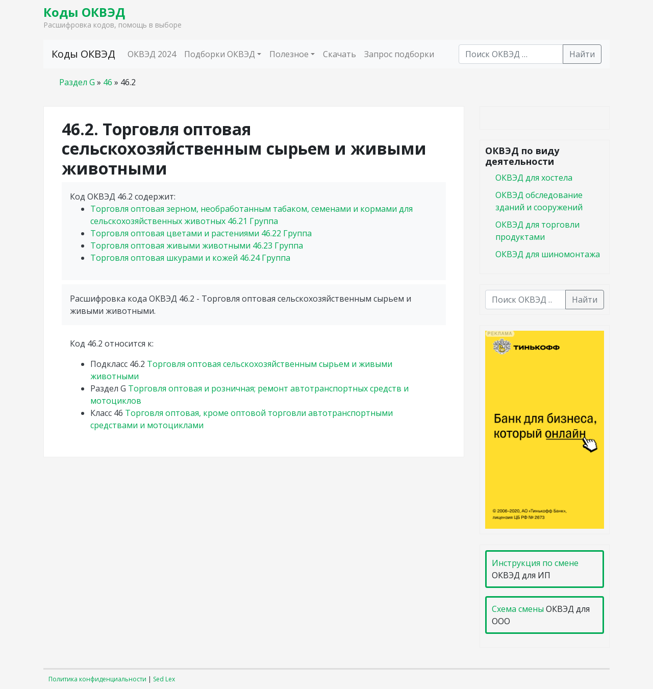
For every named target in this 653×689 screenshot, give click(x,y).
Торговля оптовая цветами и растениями (201, 233)
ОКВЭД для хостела (533, 177)
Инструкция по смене (535, 563)
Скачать (339, 54)
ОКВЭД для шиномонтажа (547, 254)
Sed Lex (164, 679)
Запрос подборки (399, 54)
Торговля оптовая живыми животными (196, 245)
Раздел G (77, 82)
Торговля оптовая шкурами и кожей (190, 257)
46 (107, 82)
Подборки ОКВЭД (219, 54)
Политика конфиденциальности (97, 679)
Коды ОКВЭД (84, 12)
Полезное (289, 54)
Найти (582, 54)
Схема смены (518, 608)
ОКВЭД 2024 (152, 54)
